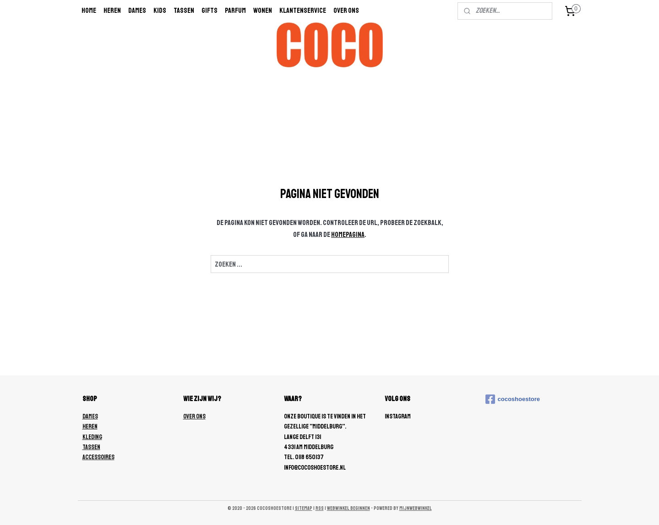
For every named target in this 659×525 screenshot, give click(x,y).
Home (89, 10)
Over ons (346, 10)
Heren (112, 10)
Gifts (210, 10)
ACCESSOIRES (98, 457)
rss (320, 508)
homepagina (348, 234)
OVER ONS (194, 416)
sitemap (303, 508)
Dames (137, 10)
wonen (262, 10)
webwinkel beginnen (348, 508)
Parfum (235, 10)
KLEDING (92, 437)
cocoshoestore (512, 399)
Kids (159, 10)
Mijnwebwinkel (415, 508)
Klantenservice (302, 10)
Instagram (398, 416)
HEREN (90, 426)
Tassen (184, 10)
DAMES (90, 416)
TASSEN (91, 447)
